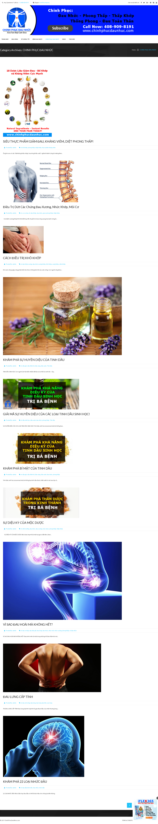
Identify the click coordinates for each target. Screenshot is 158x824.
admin (14, 147)
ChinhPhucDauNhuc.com (12, 820)
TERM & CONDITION (128, 820)
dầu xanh (43, 366)
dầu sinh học (26, 420)
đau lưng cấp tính (41, 703)
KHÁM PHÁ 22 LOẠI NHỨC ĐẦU (25, 781)
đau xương (39, 529)
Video (64, 39)
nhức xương (58, 630)
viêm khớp (62, 264)
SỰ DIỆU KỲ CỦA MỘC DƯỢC (23, 522)
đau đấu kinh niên (27, 788)
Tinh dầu (49, 366)
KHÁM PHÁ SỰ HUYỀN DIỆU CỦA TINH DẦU (33, 360)
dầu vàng (37, 366)
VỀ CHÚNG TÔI (25, 39)
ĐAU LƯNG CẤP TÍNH (18, 697)
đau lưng (39, 630)
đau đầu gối (33, 630)
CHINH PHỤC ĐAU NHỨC (52, 39)
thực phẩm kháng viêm (49, 147)
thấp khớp (38, 147)
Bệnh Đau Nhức (37, 39)
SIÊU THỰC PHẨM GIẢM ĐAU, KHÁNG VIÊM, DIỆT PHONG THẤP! (48, 141)
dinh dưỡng (25, 529)
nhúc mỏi (51, 630)
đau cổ (28, 213)
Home (134, 50)
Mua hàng (15, 39)
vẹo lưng (49, 703)
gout (44, 213)
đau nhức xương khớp (39, 264)
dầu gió (24, 366)
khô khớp (49, 264)
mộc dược (46, 529)
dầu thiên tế (30, 366)
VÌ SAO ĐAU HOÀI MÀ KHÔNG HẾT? (28, 624)
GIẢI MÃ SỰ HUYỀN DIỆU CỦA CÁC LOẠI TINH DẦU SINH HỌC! (46, 414)
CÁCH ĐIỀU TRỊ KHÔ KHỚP (22, 258)
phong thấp (31, 147)
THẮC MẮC (72, 39)
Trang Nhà (4, 39)
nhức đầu (42, 788)
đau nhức (39, 213)
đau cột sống (26, 703)
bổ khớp (24, 147)
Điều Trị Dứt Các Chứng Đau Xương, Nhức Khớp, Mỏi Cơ (41, 207)
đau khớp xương (27, 264)
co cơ (24, 213)
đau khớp (33, 213)
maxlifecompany (44, 2)
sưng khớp (55, 264)
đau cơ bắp (25, 630)
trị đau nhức (73, 630)
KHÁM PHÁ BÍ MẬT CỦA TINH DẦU (27, 468)
